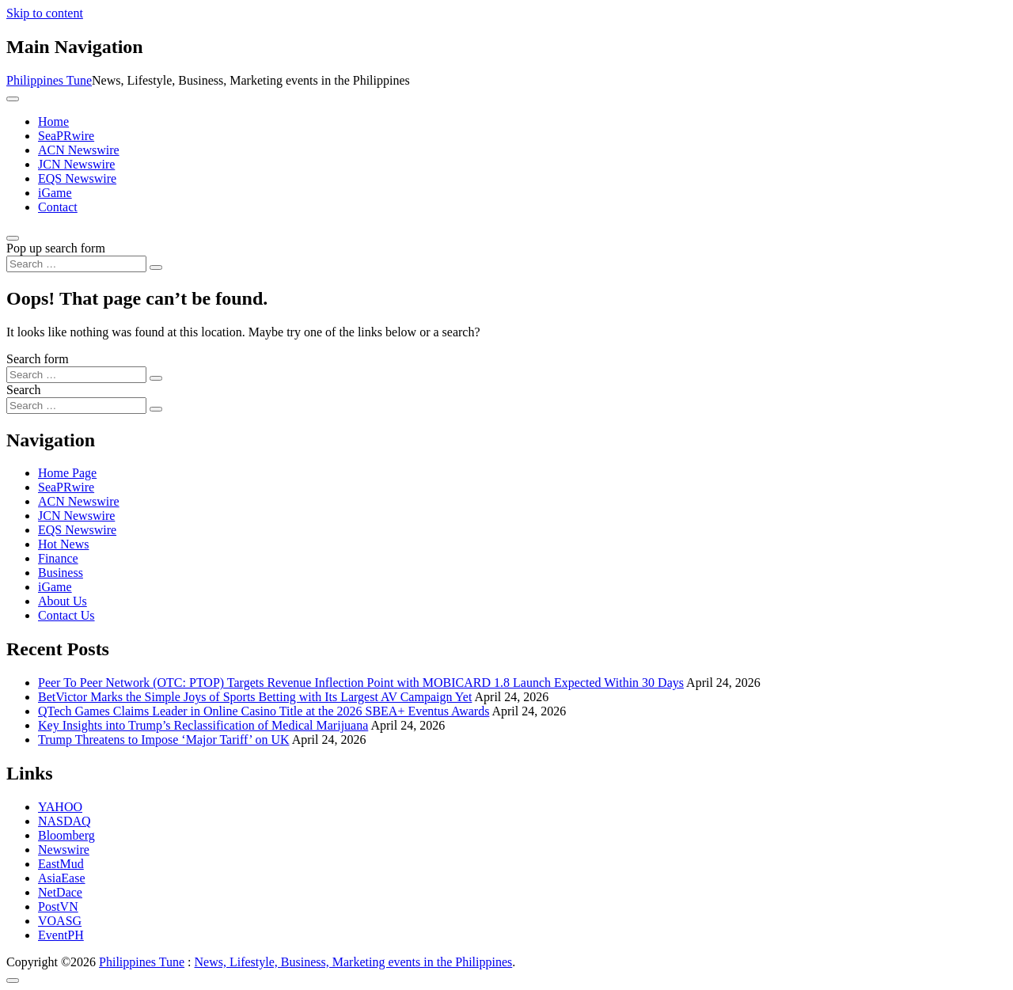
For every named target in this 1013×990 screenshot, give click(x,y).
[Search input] (76, 264)
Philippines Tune (49, 80)
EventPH (61, 935)
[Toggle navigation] (12, 99)
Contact (58, 207)
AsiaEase (61, 878)
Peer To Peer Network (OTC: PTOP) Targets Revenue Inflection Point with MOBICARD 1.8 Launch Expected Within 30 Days (361, 682)
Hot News (63, 544)
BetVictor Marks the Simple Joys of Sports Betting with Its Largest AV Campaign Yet (255, 697)
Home (53, 121)
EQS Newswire (77, 178)
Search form (37, 359)
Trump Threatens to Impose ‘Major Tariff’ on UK (164, 739)
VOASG (60, 920)
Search (23, 389)
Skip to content (44, 13)
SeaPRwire (66, 135)
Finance (58, 558)
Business (60, 572)
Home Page (67, 473)
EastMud (61, 864)
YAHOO (60, 807)
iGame (55, 192)
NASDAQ (64, 821)
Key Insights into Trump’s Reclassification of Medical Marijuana (203, 725)
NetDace (60, 892)
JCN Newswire (76, 164)
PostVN (58, 906)
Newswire (63, 849)
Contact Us (66, 615)
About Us (62, 601)
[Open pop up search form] (12, 238)
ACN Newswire (79, 150)
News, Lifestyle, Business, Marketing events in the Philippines (354, 962)
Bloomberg (66, 835)
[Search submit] (156, 267)
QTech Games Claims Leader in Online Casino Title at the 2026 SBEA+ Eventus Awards (263, 711)
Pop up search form (55, 248)
